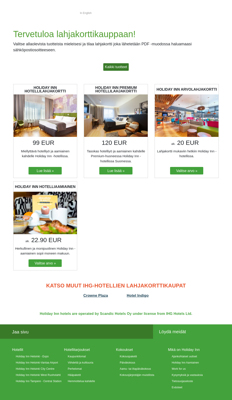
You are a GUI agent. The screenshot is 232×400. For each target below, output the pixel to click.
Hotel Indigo (138, 295)
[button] (116, 67)
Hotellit (17, 350)
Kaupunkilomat (77, 356)
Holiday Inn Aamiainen (185, 362)
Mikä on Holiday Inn (184, 350)
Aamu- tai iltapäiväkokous (135, 368)
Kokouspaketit (128, 356)
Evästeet (177, 387)
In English (86, 13)
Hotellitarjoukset (77, 350)
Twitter (46, 331)
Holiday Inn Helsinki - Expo (32, 356)
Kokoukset (124, 350)
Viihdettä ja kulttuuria (80, 362)
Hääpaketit (74, 375)
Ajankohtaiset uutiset (184, 356)
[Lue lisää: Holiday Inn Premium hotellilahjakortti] (115, 170)
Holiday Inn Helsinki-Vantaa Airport (37, 362)
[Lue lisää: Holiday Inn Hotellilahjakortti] (45, 170)
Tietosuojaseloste (182, 381)
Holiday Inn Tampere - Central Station (39, 381)
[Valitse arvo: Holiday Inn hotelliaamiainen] (45, 263)
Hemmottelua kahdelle (81, 381)
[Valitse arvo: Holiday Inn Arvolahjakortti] (186, 170)
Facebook (36, 331)
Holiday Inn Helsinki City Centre (35, 368)
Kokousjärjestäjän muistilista (137, 375)
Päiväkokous (127, 362)
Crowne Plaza (95, 295)
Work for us (179, 368)
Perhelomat (75, 368)
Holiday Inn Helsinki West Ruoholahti (38, 375)
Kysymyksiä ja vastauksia (187, 375)
